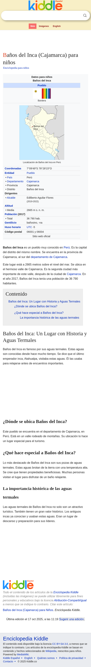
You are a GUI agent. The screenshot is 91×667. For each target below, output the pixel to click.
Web (32, 26)
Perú (67, 247)
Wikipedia (51, 651)
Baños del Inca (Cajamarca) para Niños (28, 610)
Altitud (9, 205)
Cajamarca (33, 181)
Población (11, 214)
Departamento (15, 181)
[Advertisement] (45, 40)
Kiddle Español (11, 658)
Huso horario (13, 227)
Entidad (9, 173)
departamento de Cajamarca (49, 257)
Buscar (85, 15)
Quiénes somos (46, 658)
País (9, 177)
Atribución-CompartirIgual (70, 600)
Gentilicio (11, 222)
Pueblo (42, 85)
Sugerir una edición (71, 619)
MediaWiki (23, 654)
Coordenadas (13, 168)
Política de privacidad (71, 658)
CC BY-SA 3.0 (60, 643)
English (57, 26)
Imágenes (44, 26)
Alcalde (11, 197)
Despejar (77, 16)
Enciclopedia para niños (16, 67)
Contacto (8, 661)
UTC (29, 227)
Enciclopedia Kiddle (65, 592)
